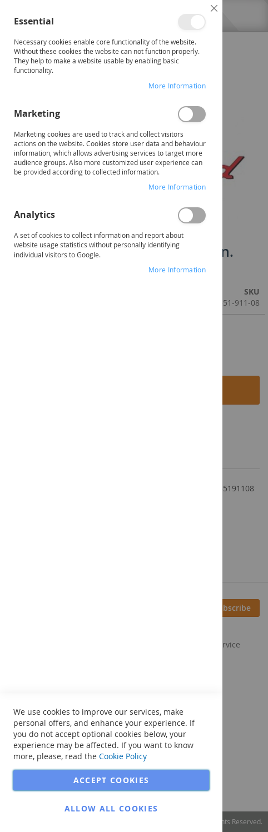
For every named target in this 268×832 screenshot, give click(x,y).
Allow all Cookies (111, 808)
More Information (177, 85)
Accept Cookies (111, 780)
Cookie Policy (123, 756)
